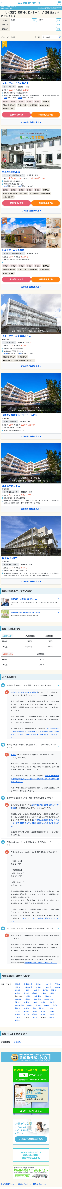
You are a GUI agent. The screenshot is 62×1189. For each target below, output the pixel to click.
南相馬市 (18, 990)
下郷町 (52, 993)
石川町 (50, 1008)
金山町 (43, 1002)
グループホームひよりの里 (15, 83)
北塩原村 (47, 996)
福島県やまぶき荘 (11, 485)
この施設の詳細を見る (31, 122)
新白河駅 (17, 1042)
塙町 (34, 1008)
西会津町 (18, 999)
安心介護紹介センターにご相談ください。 (41, 962)
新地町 (52, 1017)
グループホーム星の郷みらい (16, 335)
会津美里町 (19, 1005)
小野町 (17, 1014)
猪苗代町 (37, 999)
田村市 (57, 987)
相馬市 (38, 987)
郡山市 (38, 984)
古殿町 (43, 1011)
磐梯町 (28, 999)
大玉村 (26, 993)
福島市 (17, 984)
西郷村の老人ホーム (39, 1184)
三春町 (52, 1011)
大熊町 (17, 1017)
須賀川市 (18, 987)
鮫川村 (41, 1008)
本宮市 (36, 990)
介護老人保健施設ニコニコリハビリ (19, 415)
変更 (34, 20)
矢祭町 (26, 1008)
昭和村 (52, 1002)
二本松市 (47, 987)
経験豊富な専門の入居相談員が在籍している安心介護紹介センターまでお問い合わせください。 (35, 778)
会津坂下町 (48, 999)
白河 (20, 186)
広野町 (26, 1014)
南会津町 (37, 996)
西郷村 (13, 754)
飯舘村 (17, 1020)
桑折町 (45, 990)
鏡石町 (34, 993)
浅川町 (34, 1011)
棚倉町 (17, 1008)
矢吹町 (55, 1005)
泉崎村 (38, 1005)
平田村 (26, 1011)
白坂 (5, 98)
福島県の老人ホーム (24, 1184)
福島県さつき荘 (10, 558)
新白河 (20, 98)
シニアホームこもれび (13, 249)
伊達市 (28, 990)
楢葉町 (34, 1014)
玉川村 (17, 1011)
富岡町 (43, 1014)
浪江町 (34, 1017)
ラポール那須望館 (11, 171)
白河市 (57, 984)
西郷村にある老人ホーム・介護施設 (24, 692)
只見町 (28, 996)
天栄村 (43, 993)
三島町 (34, 1002)
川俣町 (17, 993)
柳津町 (26, 1002)
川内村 (52, 1014)
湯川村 (17, 1002)
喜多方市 (28, 987)
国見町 (53, 990)
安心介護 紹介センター (8, 1184)
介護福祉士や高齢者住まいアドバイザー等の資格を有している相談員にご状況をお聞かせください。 (35, 823)
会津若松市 (28, 984)
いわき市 (47, 984)
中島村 (47, 1005)
